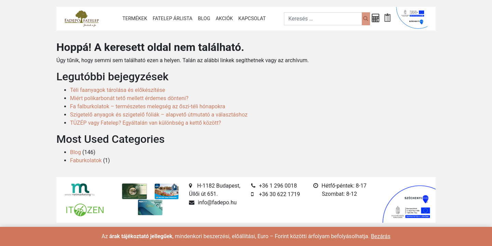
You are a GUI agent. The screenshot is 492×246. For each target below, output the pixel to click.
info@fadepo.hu (217, 202)
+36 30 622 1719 (279, 194)
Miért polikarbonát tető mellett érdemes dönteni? (129, 98)
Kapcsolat (252, 19)
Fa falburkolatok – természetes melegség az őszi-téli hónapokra (147, 106)
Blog (204, 19)
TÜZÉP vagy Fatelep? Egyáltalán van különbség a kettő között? (145, 123)
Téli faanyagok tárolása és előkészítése (117, 90)
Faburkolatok (86, 160)
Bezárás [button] (381, 236)
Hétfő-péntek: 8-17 (344, 185)
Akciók (224, 19)
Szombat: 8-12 (339, 194)
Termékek (134, 19)
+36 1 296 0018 (278, 185)
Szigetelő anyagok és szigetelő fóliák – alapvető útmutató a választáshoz (158, 114)
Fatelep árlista (172, 19)
